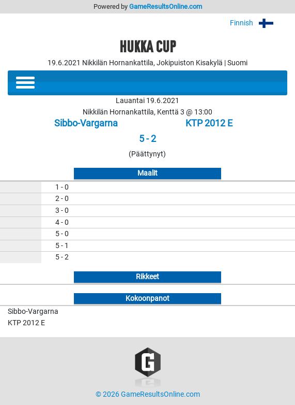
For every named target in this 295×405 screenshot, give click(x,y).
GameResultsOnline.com (165, 6)
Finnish (258, 23)
